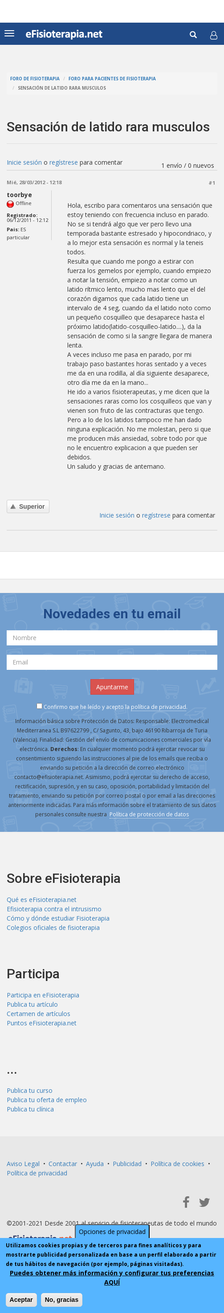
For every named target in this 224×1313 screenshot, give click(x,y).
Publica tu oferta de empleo (47, 1099)
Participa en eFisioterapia (43, 995)
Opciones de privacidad (112, 1232)
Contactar (63, 1163)
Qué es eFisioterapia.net (42, 899)
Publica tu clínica (30, 1109)
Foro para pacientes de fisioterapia (112, 79)
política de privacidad (158, 707)
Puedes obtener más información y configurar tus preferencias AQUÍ (112, 1278)
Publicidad (127, 1163)
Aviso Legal (23, 1163)
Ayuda (95, 1163)
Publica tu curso (30, 1090)
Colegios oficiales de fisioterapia (53, 927)
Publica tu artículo (32, 1004)
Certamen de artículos (38, 1013)
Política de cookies (177, 1163)
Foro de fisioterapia (35, 79)
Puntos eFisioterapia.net (42, 1023)
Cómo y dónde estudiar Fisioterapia (58, 918)
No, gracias (61, 1300)
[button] (214, 35)
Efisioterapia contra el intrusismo (54, 909)
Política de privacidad (37, 1173)
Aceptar (21, 1300)
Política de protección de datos (149, 814)
